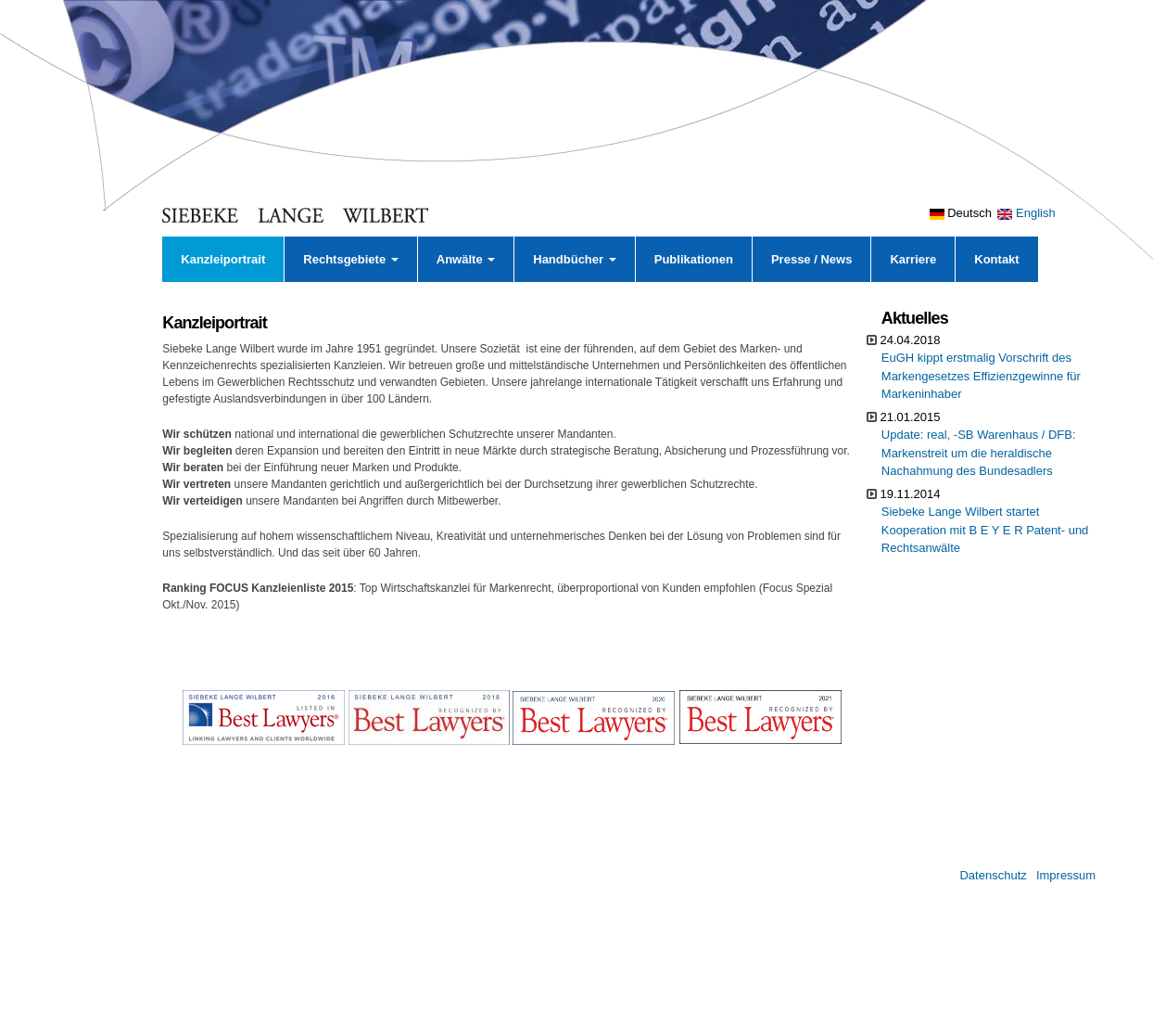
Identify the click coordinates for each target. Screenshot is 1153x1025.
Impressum (1066, 875)
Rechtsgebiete (350, 259)
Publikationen (693, 259)
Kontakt (996, 259)
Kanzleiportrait (223, 259)
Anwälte (466, 259)
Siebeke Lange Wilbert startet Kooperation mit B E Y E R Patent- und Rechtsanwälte (985, 530)
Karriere (913, 259)
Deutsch (961, 213)
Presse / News (811, 259)
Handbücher (574, 259)
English (1026, 213)
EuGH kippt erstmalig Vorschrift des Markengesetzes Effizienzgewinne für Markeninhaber (981, 376)
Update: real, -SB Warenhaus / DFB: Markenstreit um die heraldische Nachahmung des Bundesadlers (978, 453)
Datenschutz (992, 875)
